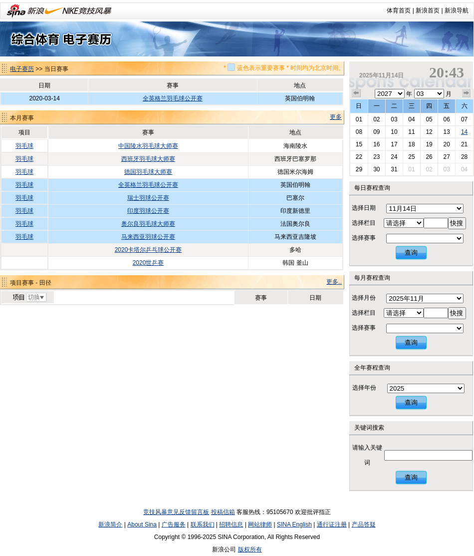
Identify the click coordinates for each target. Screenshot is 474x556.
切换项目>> (29, 298)
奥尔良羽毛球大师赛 (148, 223)
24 (394, 156)
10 (394, 131)
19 (429, 144)
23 (376, 156)
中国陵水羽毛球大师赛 (148, 145)
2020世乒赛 (148, 262)
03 (394, 119)
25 (411, 156)
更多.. (334, 281)
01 (359, 119)
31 (394, 169)
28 (464, 156)
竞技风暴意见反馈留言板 (176, 512)
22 (359, 156)
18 (411, 144)
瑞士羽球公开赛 (148, 197)
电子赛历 (22, 68)
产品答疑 (364, 524)
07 (464, 119)
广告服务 (174, 524)
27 (446, 156)
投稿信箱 (223, 512)
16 (376, 144)
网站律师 (260, 524)
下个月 (466, 93)
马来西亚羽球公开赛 (148, 236)
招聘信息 (231, 524)
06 (446, 119)
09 (376, 131)
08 (359, 131)
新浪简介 (110, 524)
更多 (336, 116)
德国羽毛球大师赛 (148, 171)
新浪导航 (457, 10)
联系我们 (203, 524)
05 (429, 119)
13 (446, 131)
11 (411, 131)
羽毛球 (24, 145)
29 (359, 169)
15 (359, 144)
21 (464, 144)
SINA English (294, 524)
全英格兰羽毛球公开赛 (173, 98)
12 (429, 131)
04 (411, 119)
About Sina (142, 524)
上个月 (356, 93)
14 (464, 131)
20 (446, 144)
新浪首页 (428, 10)
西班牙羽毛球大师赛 (148, 158)
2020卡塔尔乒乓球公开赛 (148, 249)
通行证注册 (332, 524)
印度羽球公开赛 (148, 210)
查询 (411, 252)
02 (376, 119)
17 (394, 144)
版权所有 (250, 549)
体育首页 (399, 10)
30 (376, 169)
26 (429, 156)
